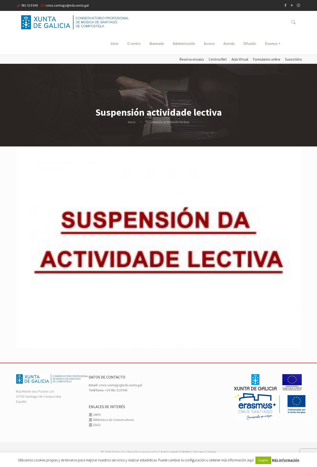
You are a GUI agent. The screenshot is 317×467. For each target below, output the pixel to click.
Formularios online (266, 59)
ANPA (97, 414)
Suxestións (293, 59)
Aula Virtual (239, 59)
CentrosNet (218, 59)
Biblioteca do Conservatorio (113, 420)
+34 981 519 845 (116, 390)
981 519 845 (29, 5)
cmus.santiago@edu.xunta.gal (67, 5)
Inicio (131, 122)
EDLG (97, 425)
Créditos (185, 452)
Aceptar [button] (263, 460)
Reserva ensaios (191, 59)
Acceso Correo (205, 452)
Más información (285, 460)
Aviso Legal (169, 452)
